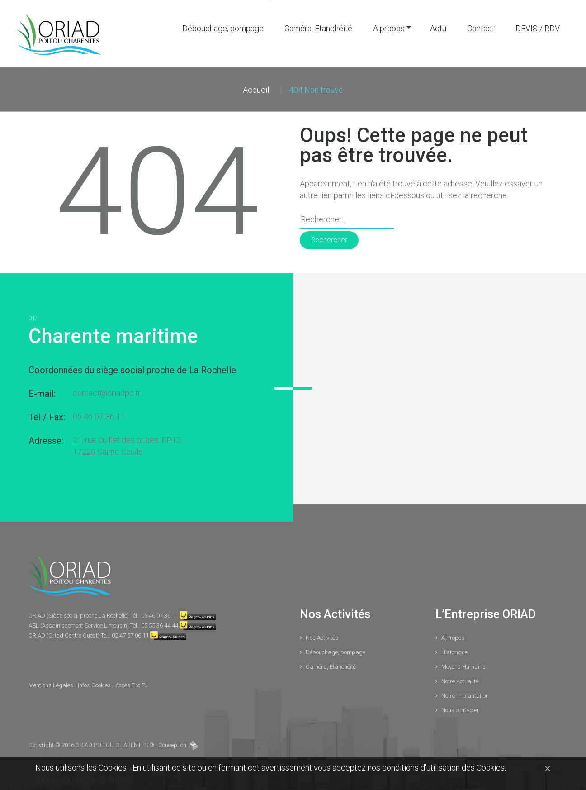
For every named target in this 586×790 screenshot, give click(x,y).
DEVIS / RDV (537, 27)
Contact (481, 27)
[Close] (547, 768)
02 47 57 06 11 (130, 634)
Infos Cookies (95, 684)
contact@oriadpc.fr (107, 391)
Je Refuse (115, 779)
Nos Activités (322, 636)
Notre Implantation (465, 694)
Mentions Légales (51, 684)
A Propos (452, 636)
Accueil (256, 88)
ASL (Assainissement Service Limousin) (79, 624)
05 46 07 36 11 (99, 415)
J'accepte (78, 779)
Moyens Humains (463, 665)
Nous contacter (460, 708)
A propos (389, 27)
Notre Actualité (459, 679)
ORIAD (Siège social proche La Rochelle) (79, 614)
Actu (438, 27)
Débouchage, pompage (223, 27)
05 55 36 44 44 (159, 624)
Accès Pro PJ (131, 684)
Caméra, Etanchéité (318, 27)
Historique (454, 650)
